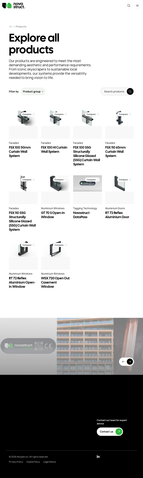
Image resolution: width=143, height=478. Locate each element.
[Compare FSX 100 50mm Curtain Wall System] (28, 114)
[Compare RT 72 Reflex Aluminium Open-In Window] (28, 245)
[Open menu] (137, 5)
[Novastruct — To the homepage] (13, 5)
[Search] (129, 5)
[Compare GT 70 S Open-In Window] (60, 180)
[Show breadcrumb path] (10, 26)
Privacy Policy (16, 461)
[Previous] (123, 362)
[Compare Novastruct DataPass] (92, 180)
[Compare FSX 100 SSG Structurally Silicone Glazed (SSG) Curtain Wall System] (92, 114)
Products (21, 26)
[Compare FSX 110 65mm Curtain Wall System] (124, 114)
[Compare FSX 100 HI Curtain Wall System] (60, 114)
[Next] (130, 362)
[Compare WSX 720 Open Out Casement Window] (60, 245)
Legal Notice (49, 461)
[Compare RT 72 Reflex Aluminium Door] (124, 180)
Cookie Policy (33, 461)
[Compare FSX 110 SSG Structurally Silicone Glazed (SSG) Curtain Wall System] (28, 180)
